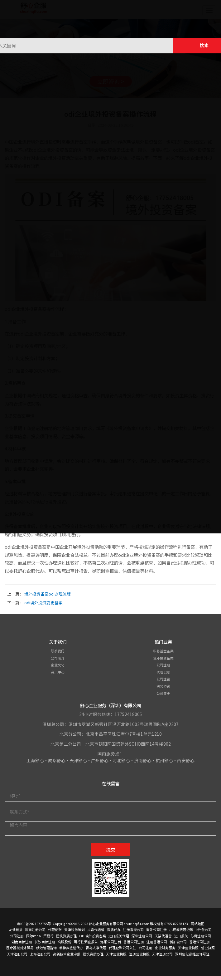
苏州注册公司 (200, 935)
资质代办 (114, 929)
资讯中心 (58, 671)
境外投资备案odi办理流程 (47, 594)
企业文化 (58, 664)
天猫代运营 (163, 935)
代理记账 (163, 671)
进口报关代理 (118, 935)
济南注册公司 (35, 929)
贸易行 (48, 935)
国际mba (33, 935)
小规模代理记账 (181, 929)
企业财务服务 (165, 947)
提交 (110, 849)
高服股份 (64, 941)
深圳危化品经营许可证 (192, 953)
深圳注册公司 (142, 935)
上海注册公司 (40, 953)
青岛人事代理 (96, 947)
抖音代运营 (95, 929)
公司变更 (163, 693)
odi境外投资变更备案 (43, 603)
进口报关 (181, 935)
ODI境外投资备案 (92, 935)
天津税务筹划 (74, 929)
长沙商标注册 (45, 941)
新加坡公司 (178, 941)
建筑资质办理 (66, 935)
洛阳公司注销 (110, 941)
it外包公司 (204, 929)
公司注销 (163, 678)
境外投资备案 (163, 657)
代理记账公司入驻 (122, 947)
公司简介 (58, 657)
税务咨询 (163, 686)
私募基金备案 (163, 650)
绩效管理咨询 (46, 947)
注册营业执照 (139, 953)
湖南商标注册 (22, 941)
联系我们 (58, 650)
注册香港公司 (133, 929)
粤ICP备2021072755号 (34, 923)
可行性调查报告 (86, 941)
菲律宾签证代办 (71, 947)
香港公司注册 (133, 941)
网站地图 (197, 923)
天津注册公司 (17, 953)
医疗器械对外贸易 (20, 947)
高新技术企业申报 (66, 953)
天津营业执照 (188, 947)
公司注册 (163, 664)
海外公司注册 (156, 929)
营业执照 (208, 947)
